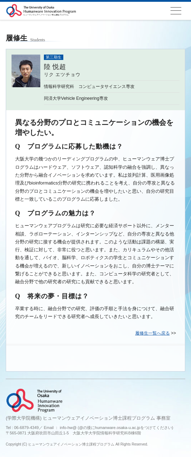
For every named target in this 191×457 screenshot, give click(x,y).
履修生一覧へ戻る (152, 333)
